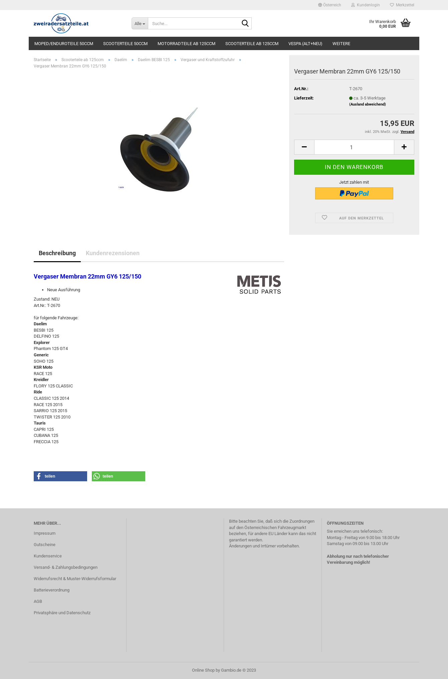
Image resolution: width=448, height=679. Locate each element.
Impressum (44, 533)
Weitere (341, 43)
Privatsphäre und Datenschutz (62, 612)
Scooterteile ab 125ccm (251, 43)
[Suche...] (140, 23)
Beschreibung (57, 253)
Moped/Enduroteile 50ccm (63, 43)
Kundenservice (48, 555)
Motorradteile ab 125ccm (186, 43)
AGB (38, 601)
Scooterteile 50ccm (125, 43)
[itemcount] (354, 147)
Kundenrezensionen (113, 253)
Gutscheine (44, 544)
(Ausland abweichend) (367, 104)
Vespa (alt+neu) (305, 43)
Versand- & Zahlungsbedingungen (65, 567)
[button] (329, 5)
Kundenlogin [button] (365, 5)
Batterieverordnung (51, 589)
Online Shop (203, 670)
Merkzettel (402, 5)
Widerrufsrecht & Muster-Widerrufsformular (75, 578)
